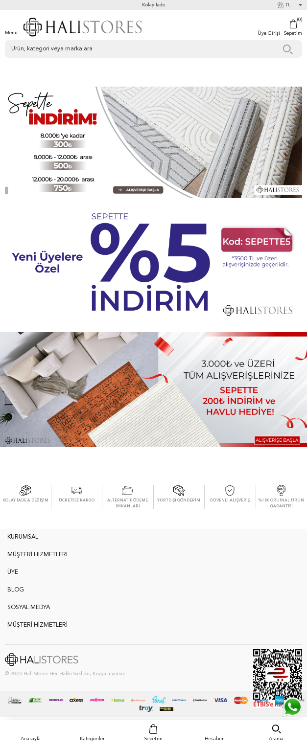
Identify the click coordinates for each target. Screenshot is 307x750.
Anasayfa (31, 738)
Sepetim (153, 738)
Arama (276, 738)
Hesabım (215, 738)
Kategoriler (92, 738)
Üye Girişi (269, 33)
